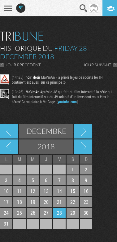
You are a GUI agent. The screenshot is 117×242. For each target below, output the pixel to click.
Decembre (46, 131)
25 (19, 212)
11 (19, 191)
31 (6, 223)
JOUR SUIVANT (97, 64)
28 (59, 212)
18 (19, 202)
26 (32, 212)
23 (86, 202)
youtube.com (67, 101)
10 (6, 191)
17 (6, 202)
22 (72, 202)
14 (59, 191)
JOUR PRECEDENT (23, 64)
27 (46, 212)
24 (6, 212)
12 (32, 191)
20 (46, 202)
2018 (46, 146)
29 (72, 212)
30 (86, 212)
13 (46, 191)
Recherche (83, 8)
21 (59, 202)
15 (72, 191)
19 (32, 202)
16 (86, 191)
